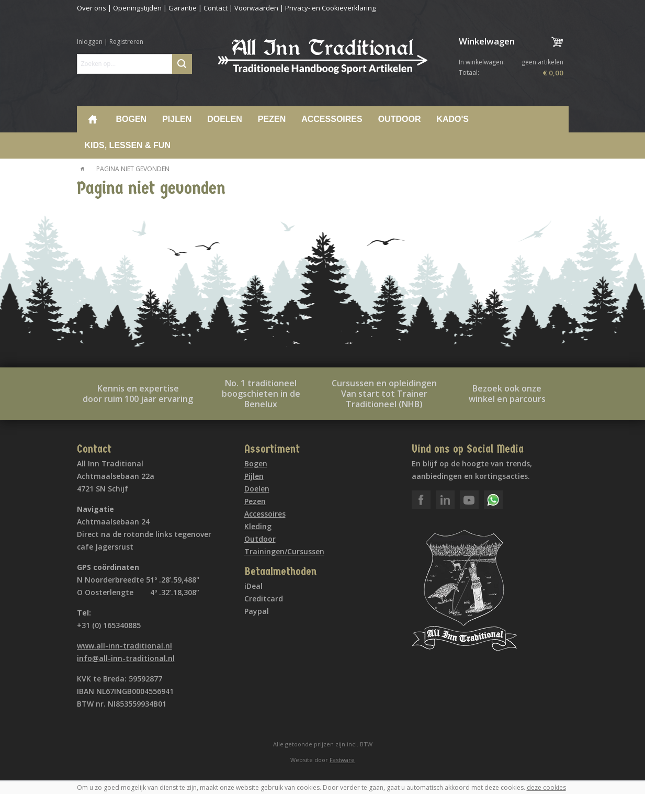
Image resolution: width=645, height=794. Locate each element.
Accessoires (331, 119)
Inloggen (90, 41)
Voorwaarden (256, 8)
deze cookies (546, 787)
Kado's (452, 119)
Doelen (224, 119)
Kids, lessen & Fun (128, 145)
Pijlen (176, 119)
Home (92, 119)
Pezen (272, 119)
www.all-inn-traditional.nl (124, 646)
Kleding (257, 526)
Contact (215, 8)
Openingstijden (137, 8)
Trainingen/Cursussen (284, 551)
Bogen (131, 119)
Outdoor (399, 119)
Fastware (342, 760)
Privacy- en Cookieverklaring (330, 8)
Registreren (126, 41)
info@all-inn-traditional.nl (126, 658)
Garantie (182, 8)
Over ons (91, 8)
